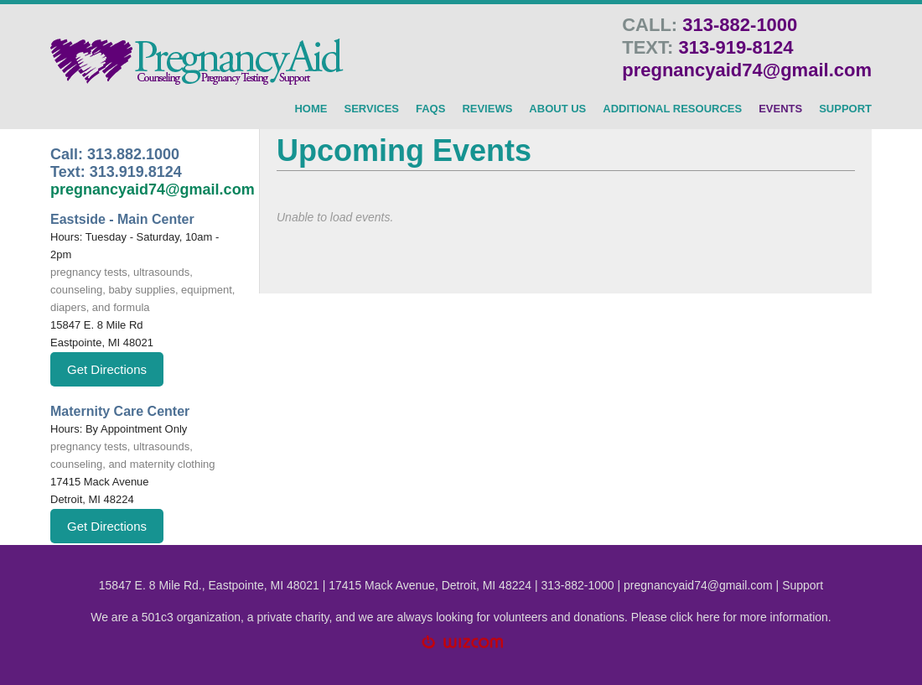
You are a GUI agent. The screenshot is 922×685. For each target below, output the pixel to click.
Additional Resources (672, 109)
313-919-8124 (735, 47)
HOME (310, 109)
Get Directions (107, 369)
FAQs (430, 109)
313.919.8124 (136, 171)
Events (780, 109)
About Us (557, 109)
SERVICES (371, 109)
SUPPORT (845, 109)
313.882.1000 (133, 154)
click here (695, 617)
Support (802, 585)
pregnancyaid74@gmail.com (747, 70)
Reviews (487, 109)
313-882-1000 (739, 24)
